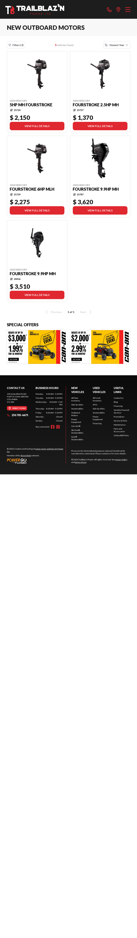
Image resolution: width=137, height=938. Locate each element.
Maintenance (120, 424)
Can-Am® (75, 426)
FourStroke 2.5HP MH (96, 104)
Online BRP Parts (121, 435)
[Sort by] (116, 45)
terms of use (80, 462)
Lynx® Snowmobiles (77, 438)
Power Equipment (76, 420)
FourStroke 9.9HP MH (96, 189)
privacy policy (121, 459)
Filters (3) (15, 45)
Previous (53, 312)
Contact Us (119, 398)
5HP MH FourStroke (31, 104)
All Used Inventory (97, 399)
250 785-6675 (17, 415)
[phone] (109, 9)
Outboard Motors (75, 414)
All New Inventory (75, 399)
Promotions (119, 416)
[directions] (118, 9)
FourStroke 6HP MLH (32, 189)
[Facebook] (53, 427)
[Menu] (128, 9)
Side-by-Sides (77, 404)
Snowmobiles (77, 408)
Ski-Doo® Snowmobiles (77, 431)
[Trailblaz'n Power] (34, 9)
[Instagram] (58, 427)
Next (86, 312)
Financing (97, 423)
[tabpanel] (49, 407)
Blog (116, 402)
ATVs (95, 404)
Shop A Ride (26, 455)
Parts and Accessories (119, 430)
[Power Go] (36, 461)
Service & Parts (120, 420)
